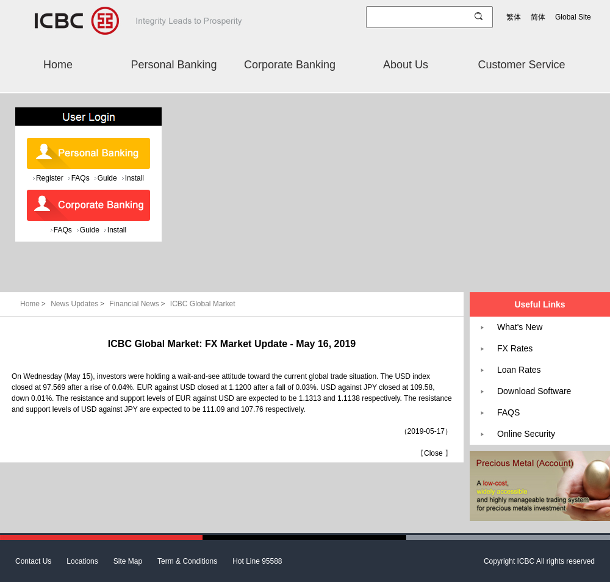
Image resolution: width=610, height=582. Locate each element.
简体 (538, 17)
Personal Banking (174, 65)
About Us (405, 65)
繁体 (513, 17)
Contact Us (33, 561)
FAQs (80, 178)
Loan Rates (519, 370)
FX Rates (515, 348)
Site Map (127, 561)
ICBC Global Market (202, 304)
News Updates (78, 304)
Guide (107, 178)
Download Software (534, 391)
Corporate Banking (290, 65)
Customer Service (521, 65)
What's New (519, 327)
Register (49, 178)
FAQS (508, 412)
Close (433, 453)
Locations (82, 561)
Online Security (526, 434)
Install (134, 178)
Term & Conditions (187, 561)
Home (58, 65)
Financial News (138, 304)
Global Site (573, 17)
